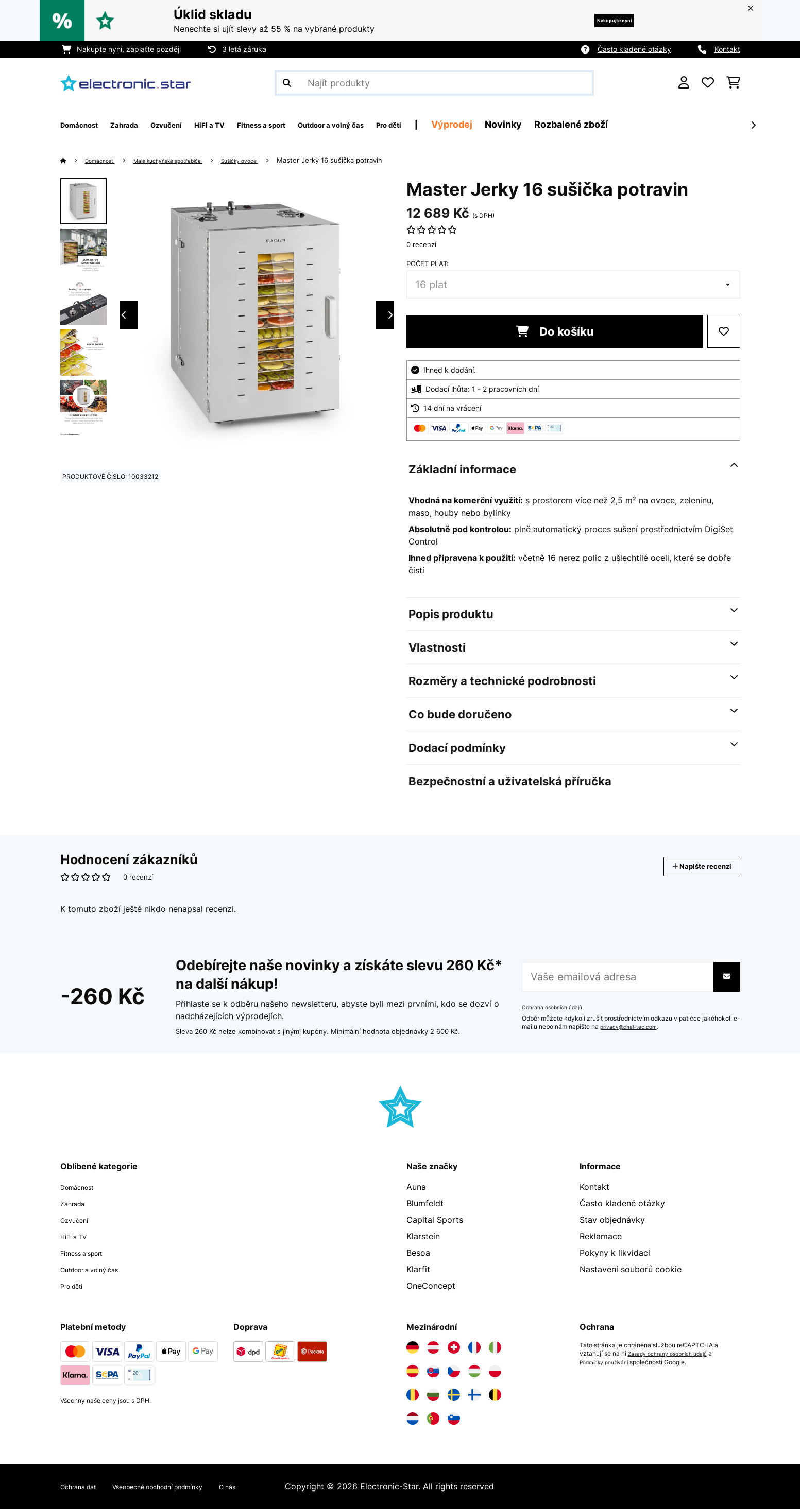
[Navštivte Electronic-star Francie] (474, 1347)
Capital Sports (434, 1220)
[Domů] (73, 160)
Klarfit (418, 1269)
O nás (275, 1486)
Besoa (418, 1253)
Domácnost (106, 160)
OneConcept (430, 1285)
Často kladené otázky (634, 49)
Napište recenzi (691, 866)
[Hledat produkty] (434, 83)
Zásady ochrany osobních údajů (674, 1353)
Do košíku (555, 331)
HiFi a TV (78, 1236)
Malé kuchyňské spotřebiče (188, 160)
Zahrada (76, 1203)
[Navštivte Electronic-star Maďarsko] (474, 1371)
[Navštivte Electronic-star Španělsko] (412, 1371)
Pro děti (75, 1285)
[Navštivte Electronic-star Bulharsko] (433, 1395)
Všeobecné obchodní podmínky (186, 1486)
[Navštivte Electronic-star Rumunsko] (412, 1395)
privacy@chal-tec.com (633, 1026)
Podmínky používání (609, 1361)
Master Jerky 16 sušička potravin (371, 160)
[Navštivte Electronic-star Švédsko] (454, 1395)
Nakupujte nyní (598, 20)
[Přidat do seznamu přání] (723, 331)
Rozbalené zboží (666, 124)
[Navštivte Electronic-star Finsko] (474, 1395)
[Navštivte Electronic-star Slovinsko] (454, 1418)
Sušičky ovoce (276, 160)
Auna (416, 1187)
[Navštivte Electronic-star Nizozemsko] (412, 1418)
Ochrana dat (84, 1486)
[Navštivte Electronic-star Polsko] (495, 1371)
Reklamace (601, 1236)
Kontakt (727, 49)
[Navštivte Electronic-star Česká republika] (454, 1371)
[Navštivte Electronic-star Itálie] (495, 1347)
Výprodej (547, 124)
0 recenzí (421, 244)
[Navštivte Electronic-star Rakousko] (433, 1347)
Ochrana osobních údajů (557, 1007)
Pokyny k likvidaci (615, 1253)
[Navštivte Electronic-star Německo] (412, 1347)
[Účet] (683, 83)
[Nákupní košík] (733, 83)
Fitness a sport (89, 1253)
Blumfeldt (425, 1203)
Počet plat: (427, 263)
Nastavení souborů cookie (631, 1269)
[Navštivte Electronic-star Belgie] (495, 1395)
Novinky (598, 124)
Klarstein (423, 1236)
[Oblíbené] (708, 83)
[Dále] (753, 125)
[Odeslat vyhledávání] (287, 83)
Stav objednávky (612, 1220)
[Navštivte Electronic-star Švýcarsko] (454, 1347)
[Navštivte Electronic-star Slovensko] (433, 1371)
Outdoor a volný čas (100, 1269)
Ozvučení (78, 1220)
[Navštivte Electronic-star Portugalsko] (433, 1418)
